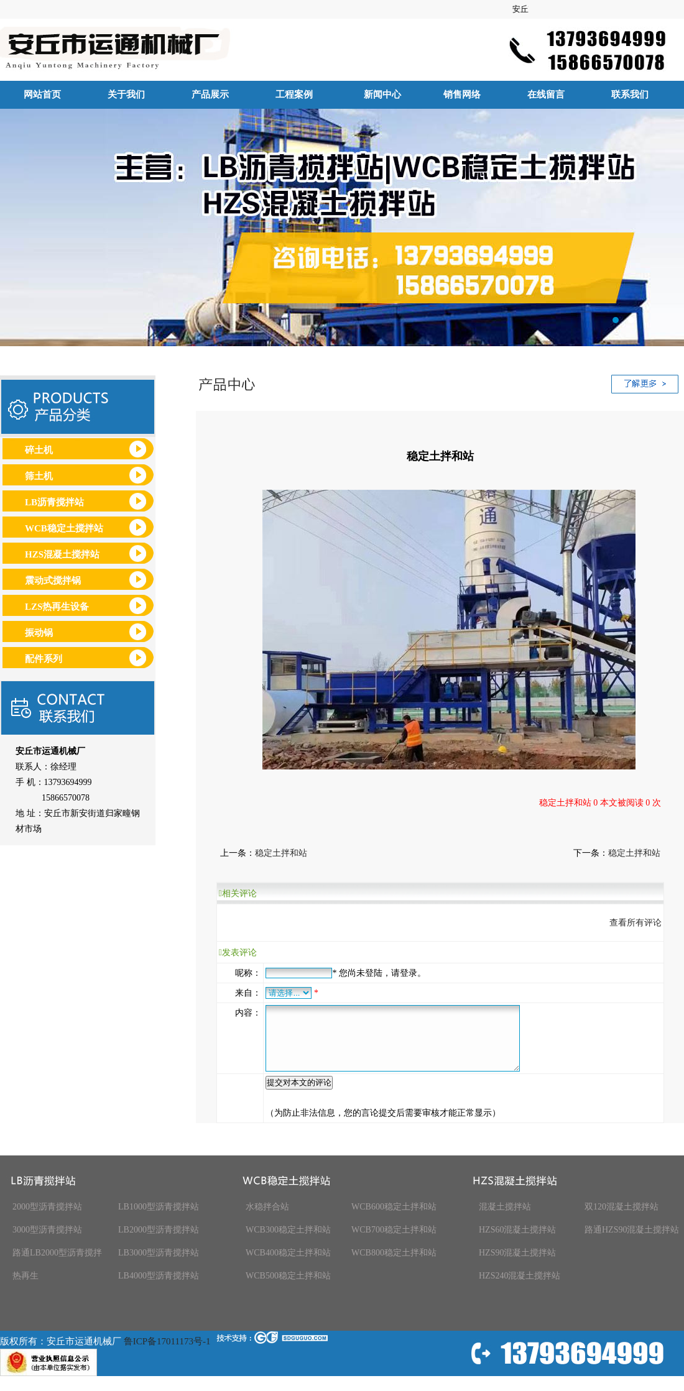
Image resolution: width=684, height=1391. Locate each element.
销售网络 (462, 94)
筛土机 (39, 476)
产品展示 (210, 94)
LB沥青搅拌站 (54, 502)
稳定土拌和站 (281, 853)
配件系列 (43, 659)
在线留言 (546, 94)
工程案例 (294, 94)
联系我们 (630, 94)
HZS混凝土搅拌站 (62, 554)
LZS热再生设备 (57, 607)
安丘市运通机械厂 (342, 227)
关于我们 (126, 94)
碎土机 (39, 450)
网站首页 (42, 94)
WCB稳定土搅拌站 (64, 528)
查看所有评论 (635, 922)
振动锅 (39, 633)
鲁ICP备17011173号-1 (167, 1354)
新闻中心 (377, 94)
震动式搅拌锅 (53, 580)
